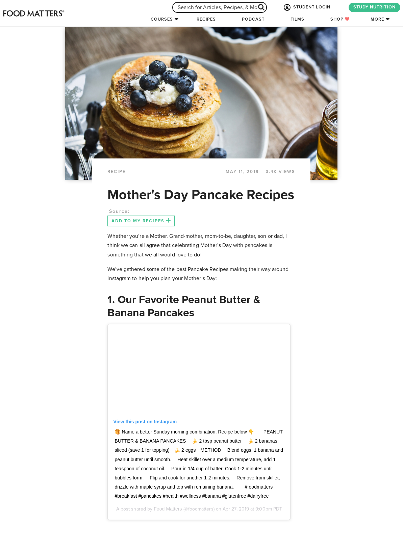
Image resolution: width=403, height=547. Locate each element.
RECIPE (116, 171)
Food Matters (168, 509)
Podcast (253, 19)
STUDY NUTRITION (374, 7)
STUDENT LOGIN (306, 7)
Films (297, 19)
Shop (340, 19)
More (377, 19)
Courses (162, 19)
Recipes (206, 19)
